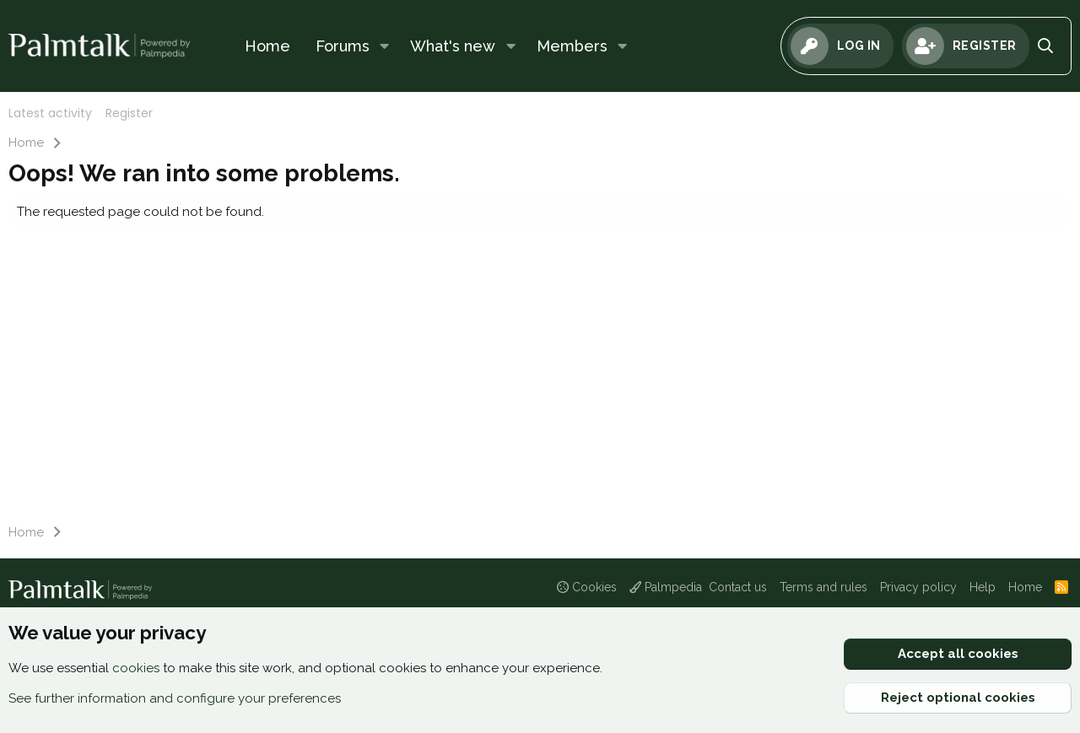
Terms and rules (823, 587)
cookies (135, 668)
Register (129, 113)
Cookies (587, 587)
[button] (384, 46)
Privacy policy (918, 587)
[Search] (1045, 46)
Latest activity (50, 113)
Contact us (738, 587)
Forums (343, 46)
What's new (452, 46)
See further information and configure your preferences (174, 698)
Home (267, 46)
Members (572, 46)
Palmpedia (665, 587)
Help (982, 587)
